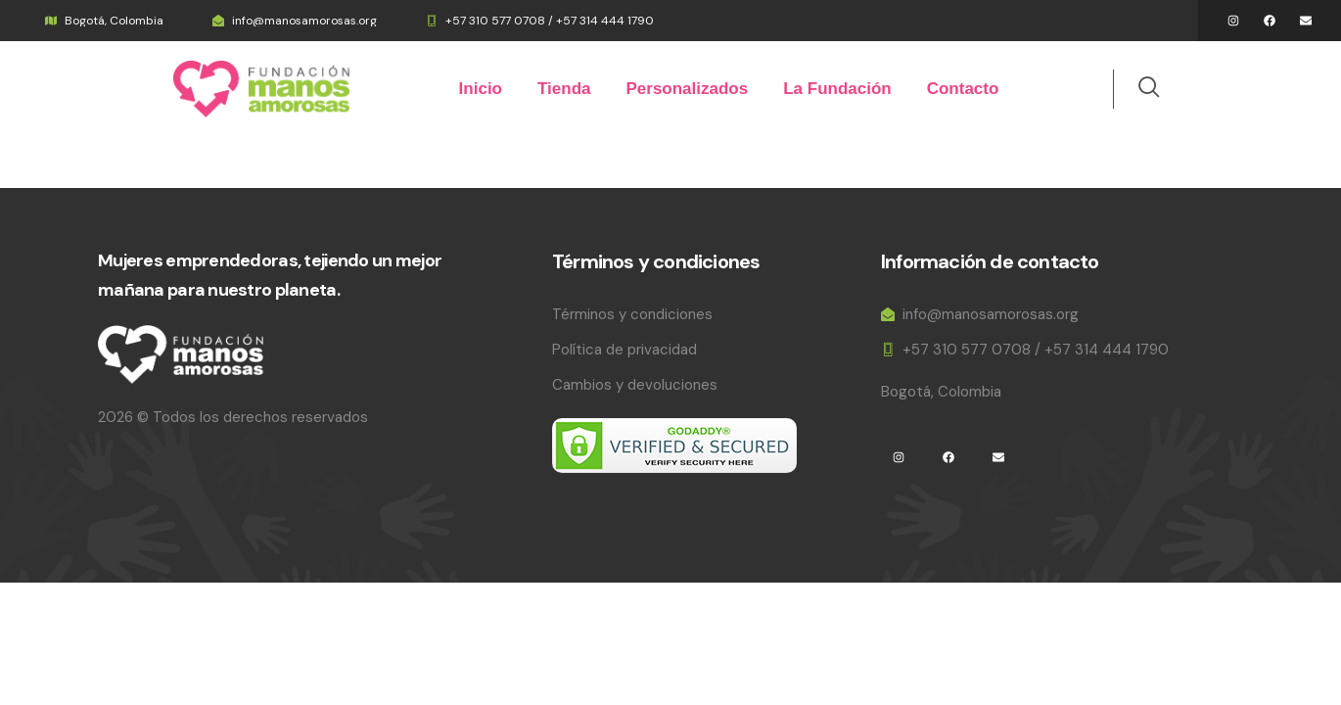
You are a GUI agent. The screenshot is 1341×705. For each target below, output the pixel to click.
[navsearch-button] (1138, 89)
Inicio (480, 88)
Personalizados (686, 88)
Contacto (963, 88)
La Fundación (837, 88)
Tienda (563, 88)
